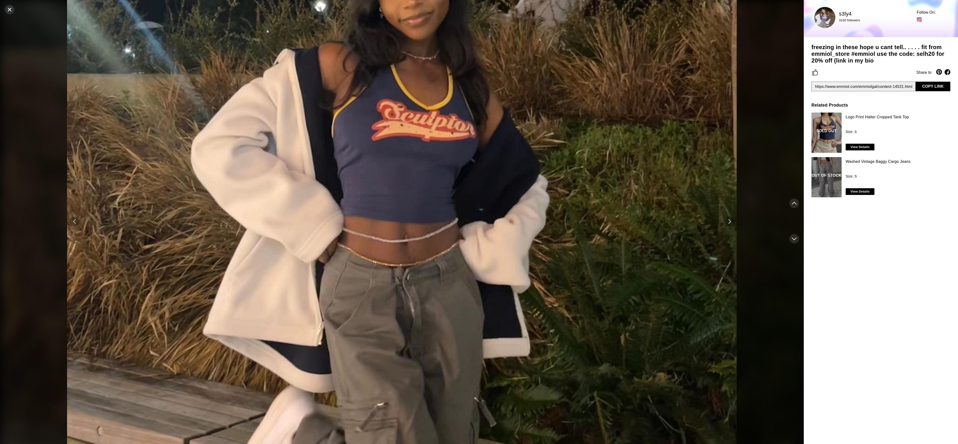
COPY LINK (933, 86)
